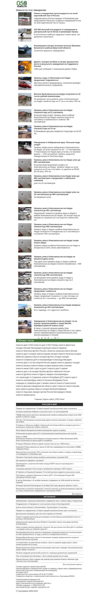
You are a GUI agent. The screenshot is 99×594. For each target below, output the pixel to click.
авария (53, 363)
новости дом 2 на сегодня (27, 371)
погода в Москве (23, 348)
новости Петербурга (50, 377)
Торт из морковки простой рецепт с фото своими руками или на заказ (42, 556)
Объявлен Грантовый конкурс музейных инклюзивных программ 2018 (42, 457)
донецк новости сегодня (38, 389)
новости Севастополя (66, 383)
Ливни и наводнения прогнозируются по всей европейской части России (55, 14)
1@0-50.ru (47, 583)
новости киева (22, 368)
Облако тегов (25, 340)
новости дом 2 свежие (57, 368)
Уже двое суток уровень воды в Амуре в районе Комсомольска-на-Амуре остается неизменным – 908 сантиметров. (57, 263)
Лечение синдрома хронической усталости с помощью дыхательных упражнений (46, 553)
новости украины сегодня (68, 363)
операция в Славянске (26, 383)
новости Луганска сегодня (69, 354)
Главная (38, 399)
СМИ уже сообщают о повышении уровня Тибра (55, 69)
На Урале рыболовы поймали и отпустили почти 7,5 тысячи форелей (42, 412)
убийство (20, 357)
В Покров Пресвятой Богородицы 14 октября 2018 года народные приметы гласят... (47, 485)
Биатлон (52, 351)
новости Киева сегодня (41, 365)
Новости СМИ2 (21, 437)
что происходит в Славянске (28, 377)
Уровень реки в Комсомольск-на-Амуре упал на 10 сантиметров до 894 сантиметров (56, 193)
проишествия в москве (62, 365)
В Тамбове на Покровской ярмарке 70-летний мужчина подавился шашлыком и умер (48, 472)
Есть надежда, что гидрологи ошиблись (51, 310)
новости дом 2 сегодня (26, 354)
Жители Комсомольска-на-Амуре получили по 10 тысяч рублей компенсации (57, 95)
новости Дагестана (66, 345)
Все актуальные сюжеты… (73, 564)
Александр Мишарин (62, 360)
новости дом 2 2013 (24, 345)
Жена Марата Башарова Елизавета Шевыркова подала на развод (41, 430)
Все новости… (77, 494)
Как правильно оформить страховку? (30, 460)
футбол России (39, 351)
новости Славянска (24, 360)
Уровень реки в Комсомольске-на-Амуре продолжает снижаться (53, 290)
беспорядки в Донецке (41, 348)
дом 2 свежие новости (46, 383)
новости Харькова (24, 392)
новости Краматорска (25, 395)
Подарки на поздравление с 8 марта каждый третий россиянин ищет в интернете (46, 408)
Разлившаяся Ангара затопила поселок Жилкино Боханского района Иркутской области (57, 47)
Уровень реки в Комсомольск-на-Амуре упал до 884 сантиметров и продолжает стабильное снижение (56, 178)
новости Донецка (23, 386)
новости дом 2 (70, 377)
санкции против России (42, 392)
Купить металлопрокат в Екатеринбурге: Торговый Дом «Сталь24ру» (42, 507)
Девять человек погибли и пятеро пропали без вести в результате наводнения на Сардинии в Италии (56, 64)
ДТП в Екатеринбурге (43, 360)
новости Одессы (39, 374)
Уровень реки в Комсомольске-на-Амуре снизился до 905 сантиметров (53, 225)
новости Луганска (44, 380)
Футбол (42, 371)
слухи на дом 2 (40, 368)
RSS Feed (60, 399)
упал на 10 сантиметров (44, 183)
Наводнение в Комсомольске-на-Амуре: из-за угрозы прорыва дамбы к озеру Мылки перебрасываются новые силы (55, 323)
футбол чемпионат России (58, 371)
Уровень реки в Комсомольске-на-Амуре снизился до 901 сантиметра (53, 209)
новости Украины (59, 348)
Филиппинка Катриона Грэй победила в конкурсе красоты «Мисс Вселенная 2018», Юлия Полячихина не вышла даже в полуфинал (47, 439)
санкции (65, 357)
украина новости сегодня (36, 357)
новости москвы (23, 365)
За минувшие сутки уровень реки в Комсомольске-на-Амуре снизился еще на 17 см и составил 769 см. (57, 100)
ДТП (62, 377)
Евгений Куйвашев (58, 389)
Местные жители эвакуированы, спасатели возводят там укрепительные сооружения (57, 84)
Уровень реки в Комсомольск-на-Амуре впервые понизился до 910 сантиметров (57, 306)
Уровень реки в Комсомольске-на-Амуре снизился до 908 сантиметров (53, 274)
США (31, 368)
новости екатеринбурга (26, 380)
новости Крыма (72, 386)
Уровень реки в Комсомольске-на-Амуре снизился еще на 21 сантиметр (53, 111)
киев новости (22, 389)
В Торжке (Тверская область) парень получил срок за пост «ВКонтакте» (43, 444)
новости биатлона (24, 351)
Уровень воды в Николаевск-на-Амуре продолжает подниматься (52, 79)
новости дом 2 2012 (42, 345)
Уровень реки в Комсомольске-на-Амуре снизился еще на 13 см (53, 127)
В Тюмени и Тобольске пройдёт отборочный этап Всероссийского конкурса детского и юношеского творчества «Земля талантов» (48, 426)
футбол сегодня (54, 357)
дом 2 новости (58, 386)
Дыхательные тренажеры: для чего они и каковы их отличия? (39, 514)
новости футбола (23, 374)
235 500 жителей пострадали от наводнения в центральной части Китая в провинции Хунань (56, 30)
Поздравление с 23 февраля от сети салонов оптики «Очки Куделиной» (43, 504)
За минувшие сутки (42, 197)
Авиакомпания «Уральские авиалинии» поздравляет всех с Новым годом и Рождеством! (49, 501)
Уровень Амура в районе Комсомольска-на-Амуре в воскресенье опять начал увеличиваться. (57, 246)
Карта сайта (48, 399)
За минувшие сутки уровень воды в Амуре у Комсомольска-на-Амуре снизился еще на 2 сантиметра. (53, 280)
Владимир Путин (60, 380)
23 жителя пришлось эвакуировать (49, 51)
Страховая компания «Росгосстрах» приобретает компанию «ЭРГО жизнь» (44, 469)
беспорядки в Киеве (62, 392)
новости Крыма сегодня (47, 354)
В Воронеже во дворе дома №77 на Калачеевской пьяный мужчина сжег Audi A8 (46, 433)
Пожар (55, 345)
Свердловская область (42, 386)
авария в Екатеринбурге (57, 374)
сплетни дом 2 (22, 363)
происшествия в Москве (66, 351)
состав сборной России (39, 363)
